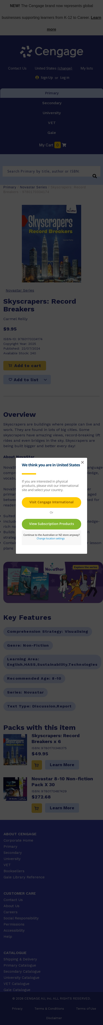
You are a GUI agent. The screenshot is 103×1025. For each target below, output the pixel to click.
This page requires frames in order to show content (51, 521)
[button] (82, 462)
